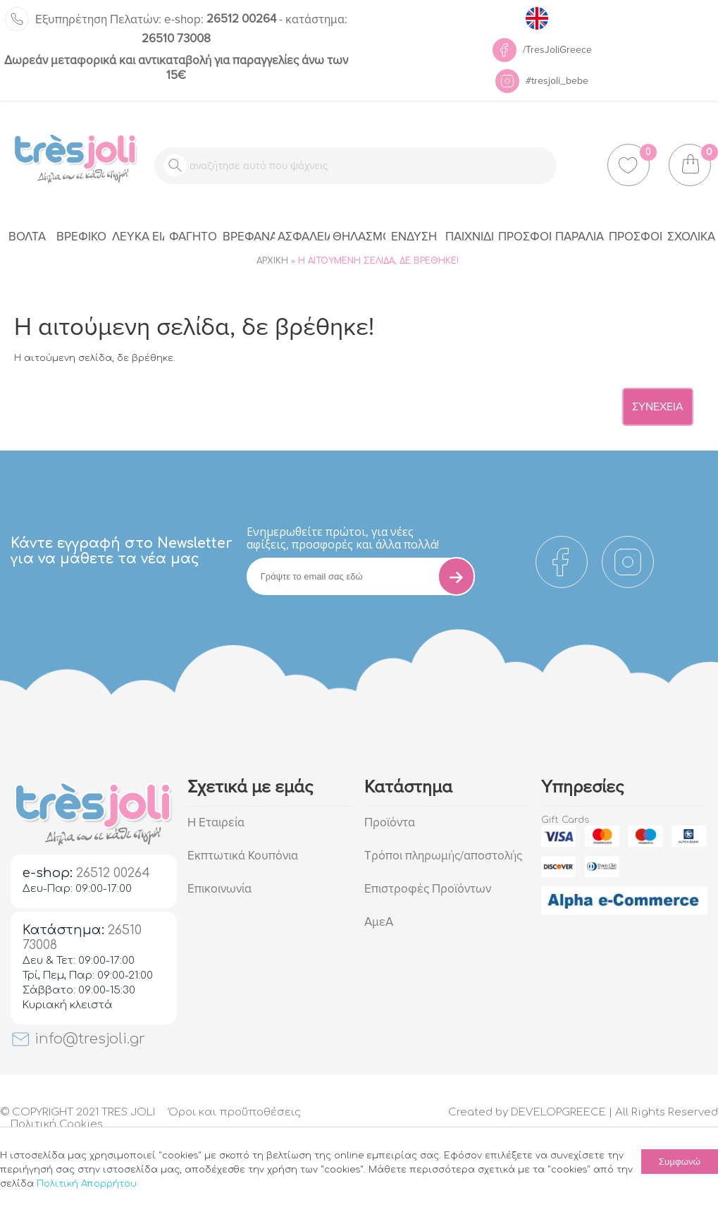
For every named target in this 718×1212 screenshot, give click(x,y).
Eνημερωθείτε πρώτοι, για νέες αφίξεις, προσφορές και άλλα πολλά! (343, 538)
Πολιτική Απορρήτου (87, 1184)
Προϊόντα (389, 822)
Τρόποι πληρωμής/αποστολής (443, 855)
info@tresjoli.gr (78, 1039)
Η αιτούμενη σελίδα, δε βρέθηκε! (378, 261)
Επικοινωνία (219, 888)
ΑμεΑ (378, 921)
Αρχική (272, 261)
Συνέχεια (657, 407)
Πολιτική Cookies (57, 1124)
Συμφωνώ (679, 1161)
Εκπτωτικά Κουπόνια (242, 855)
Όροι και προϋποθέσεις (234, 1112)
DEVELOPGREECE (558, 1112)
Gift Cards (565, 820)
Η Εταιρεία (216, 822)
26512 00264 (220, 18)
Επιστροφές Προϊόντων (427, 888)
